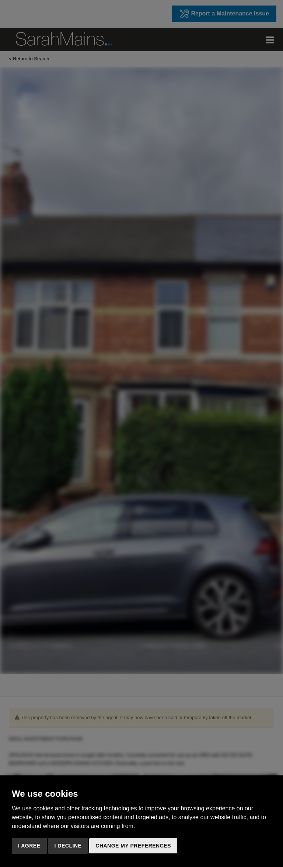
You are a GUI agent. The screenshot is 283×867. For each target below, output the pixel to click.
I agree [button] (29, 846)
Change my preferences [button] (133, 846)
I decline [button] (68, 846)
